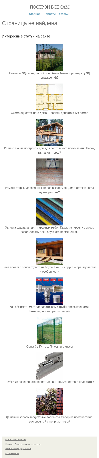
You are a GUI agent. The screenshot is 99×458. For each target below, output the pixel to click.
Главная (34, 13)
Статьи (64, 13)
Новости (50, 13)
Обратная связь (12, 454)
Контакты (9, 444)
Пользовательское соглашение (28, 444)
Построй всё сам (49, 7)
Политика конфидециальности (18, 449)
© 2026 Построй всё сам (15, 440)
